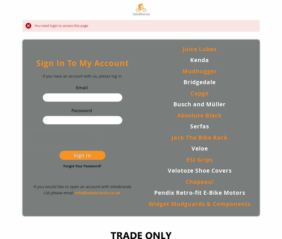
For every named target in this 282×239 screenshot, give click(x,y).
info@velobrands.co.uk (97, 193)
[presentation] (62, 138)
